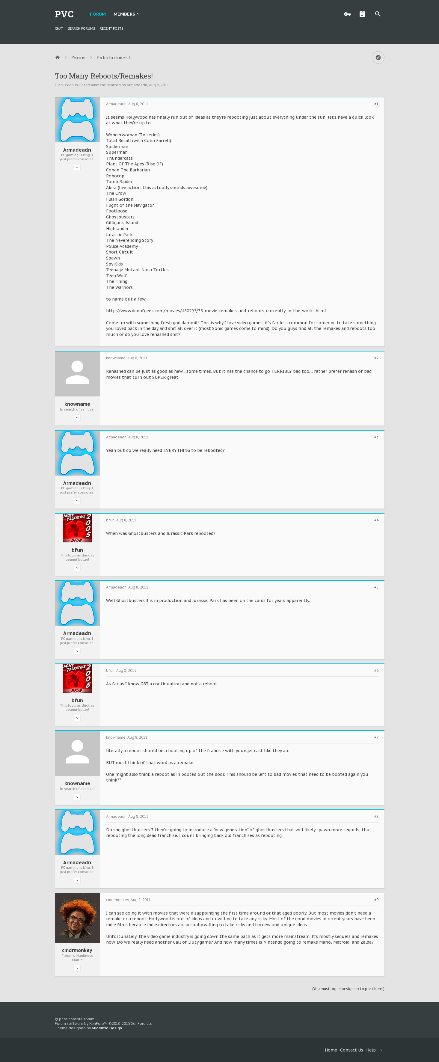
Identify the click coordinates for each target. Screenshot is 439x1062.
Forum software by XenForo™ (104, 1023)
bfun (77, 550)
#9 (376, 900)
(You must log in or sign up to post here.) (348, 988)
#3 (376, 437)
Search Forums (81, 28)
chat (59, 28)
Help (371, 1050)
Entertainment (92, 85)
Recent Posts (111, 28)
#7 (376, 737)
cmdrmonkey (77, 950)
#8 (376, 816)
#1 (376, 104)
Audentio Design (107, 1028)
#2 (376, 358)
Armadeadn (137, 85)
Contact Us (351, 1050)
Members (124, 14)
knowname (77, 404)
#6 (376, 671)
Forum (98, 14)
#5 (376, 587)
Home (331, 1050)
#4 (376, 520)
